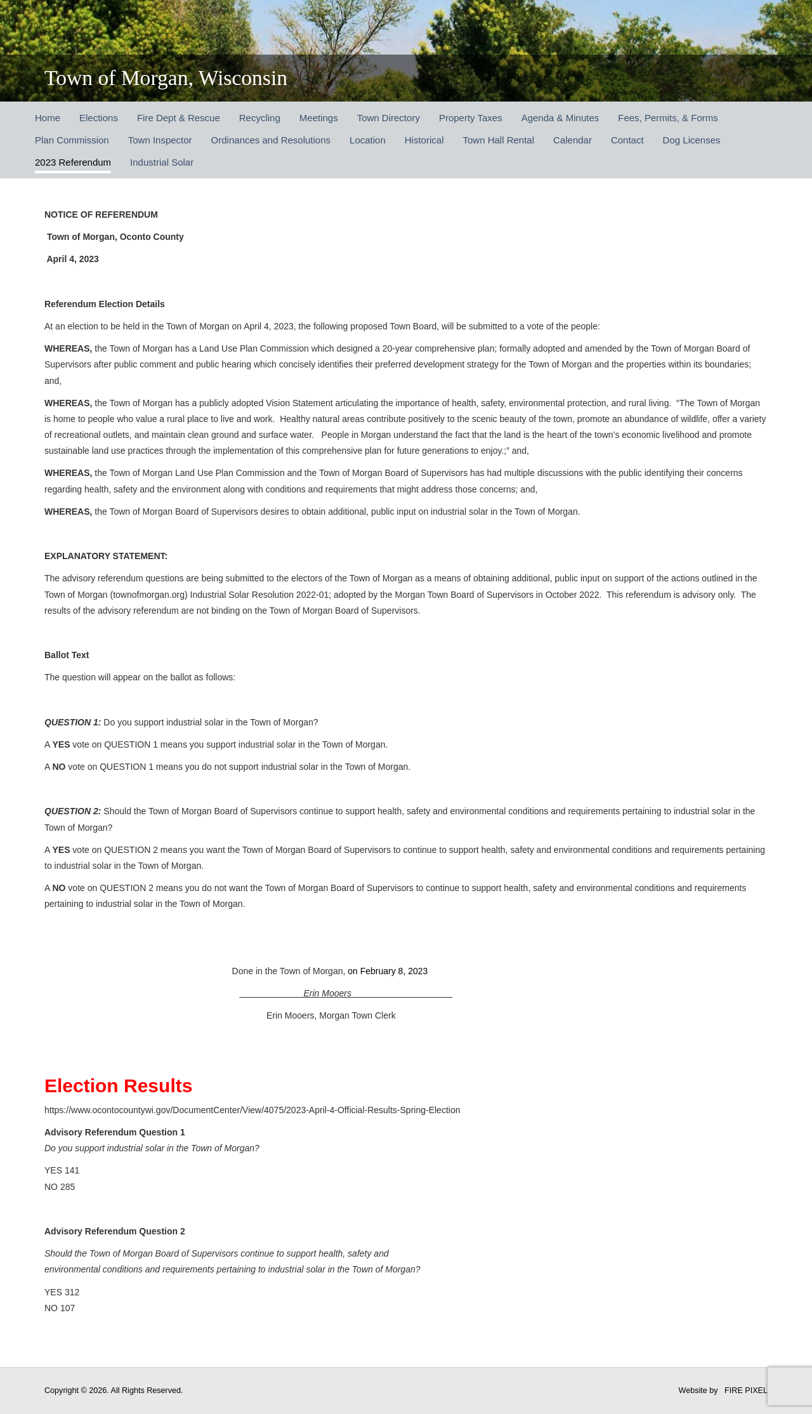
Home (47, 117)
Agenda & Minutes (560, 117)
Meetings (318, 117)
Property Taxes (470, 117)
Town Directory (388, 117)
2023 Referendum (73, 162)
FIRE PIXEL (746, 1390)
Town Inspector (160, 140)
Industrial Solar (161, 162)
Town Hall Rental (498, 140)
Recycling (259, 117)
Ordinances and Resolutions (271, 140)
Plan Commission (72, 140)
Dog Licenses (692, 140)
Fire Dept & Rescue (178, 117)
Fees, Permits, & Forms (668, 117)
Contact (627, 140)
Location (368, 140)
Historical (424, 140)
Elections (98, 117)
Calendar (572, 140)
